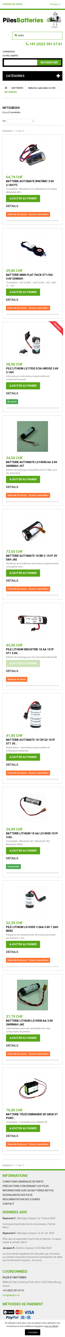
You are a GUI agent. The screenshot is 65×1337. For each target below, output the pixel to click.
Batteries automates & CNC (42, 88)
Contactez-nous (12, 4)
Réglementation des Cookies (21, 1199)
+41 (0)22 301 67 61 (13, 1290)
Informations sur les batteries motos (28, 1190)
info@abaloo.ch (11, 1295)
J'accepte (32, 1332)
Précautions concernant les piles (26, 1186)
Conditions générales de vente (23, 1181)
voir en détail (51, 1326)
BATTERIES (17, 88)
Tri (4, 121)
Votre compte (10, 55)
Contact (8, 1203)
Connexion (9, 51)
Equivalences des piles (17, 1195)
